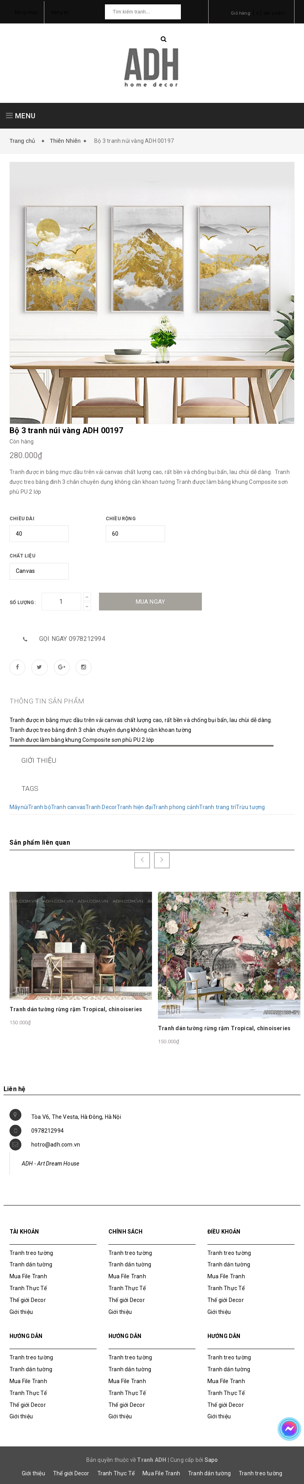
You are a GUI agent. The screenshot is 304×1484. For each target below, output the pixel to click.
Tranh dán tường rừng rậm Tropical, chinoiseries (76, 1003)
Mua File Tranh (28, 1270)
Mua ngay (150, 601)
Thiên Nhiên (65, 141)
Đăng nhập (26, 12)
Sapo (211, 1453)
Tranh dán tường (31, 1258)
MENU (21, 116)
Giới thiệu (21, 1305)
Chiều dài (22, 518)
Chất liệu (22, 556)
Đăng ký (59, 12)
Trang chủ (24, 141)
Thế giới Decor (28, 1293)
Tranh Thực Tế (28, 1282)
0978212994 (47, 1124)
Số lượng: (23, 602)
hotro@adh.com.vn (55, 1138)
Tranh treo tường (260, 1467)
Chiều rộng (121, 518)
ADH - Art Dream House (50, 1157)
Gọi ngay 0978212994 (72, 638)
